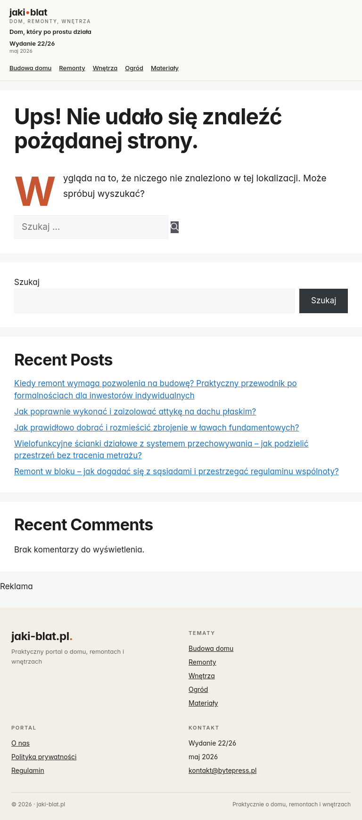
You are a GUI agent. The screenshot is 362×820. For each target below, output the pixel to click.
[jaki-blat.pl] (181, 16)
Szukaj (27, 282)
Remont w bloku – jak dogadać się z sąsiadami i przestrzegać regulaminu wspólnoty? (176, 471)
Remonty (72, 68)
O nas (20, 743)
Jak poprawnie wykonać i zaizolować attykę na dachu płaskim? (135, 411)
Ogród (134, 68)
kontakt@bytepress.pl (222, 770)
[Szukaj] (175, 227)
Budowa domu (30, 68)
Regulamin (27, 770)
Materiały (165, 68)
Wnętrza (105, 68)
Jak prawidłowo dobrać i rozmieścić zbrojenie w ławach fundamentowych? (156, 427)
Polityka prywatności (43, 757)
